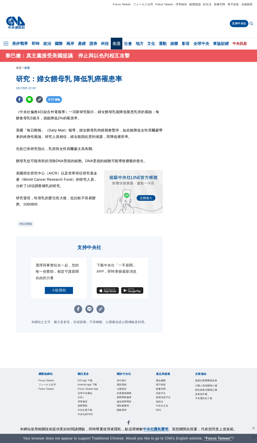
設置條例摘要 (85, 403)
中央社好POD (204, 392)
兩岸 (70, 43)
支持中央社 (239, 23)
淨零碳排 (181, 4)
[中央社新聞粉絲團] (32, 371)
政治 (47, 43)
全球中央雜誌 (122, 392)
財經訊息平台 (99, 413)
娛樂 (174, 43)
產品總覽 (38, 413)
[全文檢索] (252, 24)
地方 (140, 43)
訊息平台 (81, 413)
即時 (36, 43)
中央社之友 (130, 413)
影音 (186, 43)
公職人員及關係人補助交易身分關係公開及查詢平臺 (105, 424)
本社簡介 (38, 403)
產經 (82, 43)
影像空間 (219, 4)
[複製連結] (39, 99)
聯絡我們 (164, 403)
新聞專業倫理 (107, 403)
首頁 (19, 67)
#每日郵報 (25, 223)
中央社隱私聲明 (156, 429)
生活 (117, 43)
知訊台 (115, 413)
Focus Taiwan (122, 4)
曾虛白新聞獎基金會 (47, 424)
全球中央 (201, 43)
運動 (163, 43)
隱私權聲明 (148, 403)
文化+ (137, 392)
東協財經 (221, 43)
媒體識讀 (195, 4)
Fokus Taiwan (164, 4)
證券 (93, 43)
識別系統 (52, 403)
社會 (128, 43)
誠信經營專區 (128, 403)
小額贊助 (59, 290)
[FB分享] (19, 99)
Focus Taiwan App (96, 392)
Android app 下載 (66, 392)
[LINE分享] (29, 99)
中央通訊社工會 (159, 424)
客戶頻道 (233, 4)
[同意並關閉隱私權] (253, 429)
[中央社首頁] (15, 23)
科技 (105, 43)
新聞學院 (163, 392)
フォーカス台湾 (143, 4)
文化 (151, 43)
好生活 (207, 4)
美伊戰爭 (20, 43)
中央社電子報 (182, 392)
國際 (59, 43)
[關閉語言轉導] (253, 438)
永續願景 (247, 4)
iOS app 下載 (41, 392)
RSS (143, 413)
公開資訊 (67, 403)
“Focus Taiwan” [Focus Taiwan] (218, 438)
